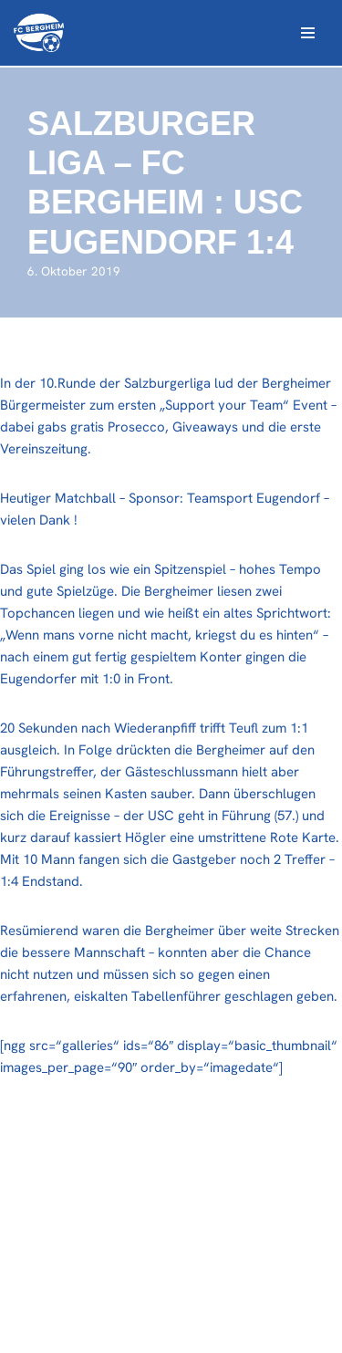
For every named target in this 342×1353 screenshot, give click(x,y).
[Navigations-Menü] (307, 32)
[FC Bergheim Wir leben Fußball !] (39, 33)
